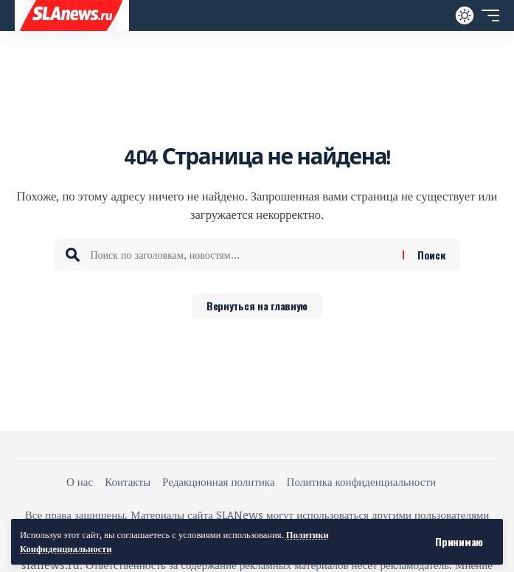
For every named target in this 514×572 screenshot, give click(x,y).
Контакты (127, 481)
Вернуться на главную (257, 305)
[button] (459, 542)
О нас (79, 481)
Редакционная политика (218, 481)
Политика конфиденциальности (361, 481)
